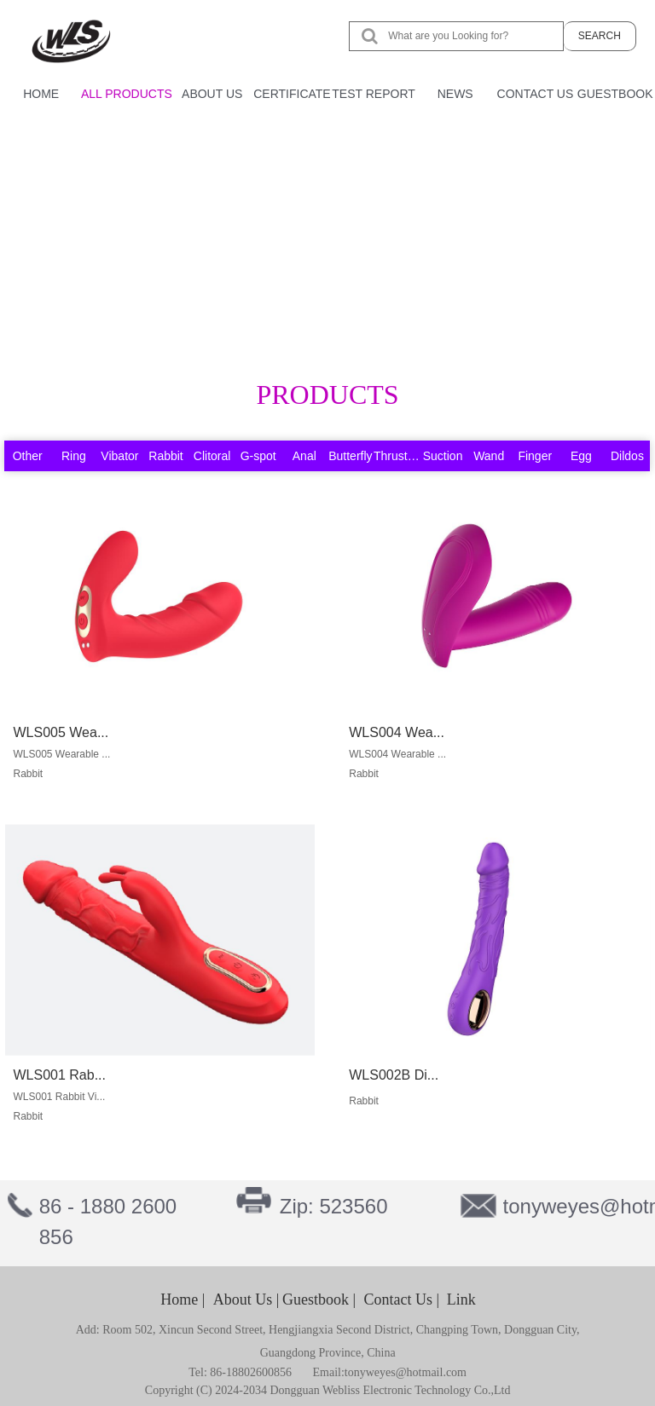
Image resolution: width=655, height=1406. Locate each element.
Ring (73, 456)
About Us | (246, 1299)
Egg (581, 456)
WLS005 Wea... (56, 736)
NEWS (455, 94)
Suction (443, 456)
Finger (535, 456)
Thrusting (398, 456)
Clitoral (212, 456)
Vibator (119, 456)
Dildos (627, 456)
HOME (41, 94)
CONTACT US (535, 94)
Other (28, 456)
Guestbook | (319, 1299)
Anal (304, 456)
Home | (182, 1299)
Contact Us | (402, 1299)
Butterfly (350, 456)
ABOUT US (212, 94)
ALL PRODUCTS (126, 94)
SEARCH (599, 35)
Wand (488, 456)
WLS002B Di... (388, 1076)
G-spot (258, 456)
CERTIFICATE (292, 94)
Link (461, 1299)
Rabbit (165, 456)
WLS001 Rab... (55, 1076)
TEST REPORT (373, 94)
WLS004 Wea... (391, 736)
